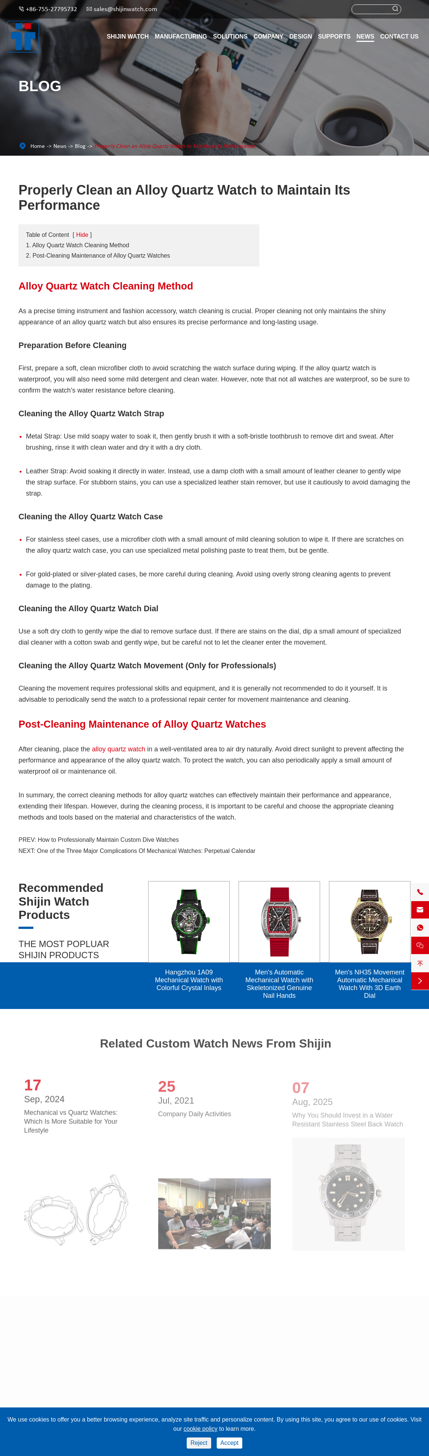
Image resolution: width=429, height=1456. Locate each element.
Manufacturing (181, 36)
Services (171, 1360)
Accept (229, 1443)
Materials (117, 1347)
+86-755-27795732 (51, 9)
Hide (82, 235)
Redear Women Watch (46, 1347)
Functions (116, 1360)
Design (300, 36)
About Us (243, 1347)
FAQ (166, 1373)
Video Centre (177, 1347)
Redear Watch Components (51, 1360)
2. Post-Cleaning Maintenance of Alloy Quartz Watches (98, 255)
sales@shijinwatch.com (125, 9)
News (365, 36)
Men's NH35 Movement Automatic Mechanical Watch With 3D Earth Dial (370, 984)
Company (268, 36)
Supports (334, 36)
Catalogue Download (187, 1334)
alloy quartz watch (118, 749)
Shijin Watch (128, 36)
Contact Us (399, 36)
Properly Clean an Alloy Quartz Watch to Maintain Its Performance (174, 146)
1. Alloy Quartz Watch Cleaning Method (77, 245)
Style (111, 1373)
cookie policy (200, 1429)
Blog (80, 146)
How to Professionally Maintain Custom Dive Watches (108, 840)
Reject (198, 1443)
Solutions (230, 36)
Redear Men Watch (42, 1334)
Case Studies (248, 1360)
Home (37, 146)
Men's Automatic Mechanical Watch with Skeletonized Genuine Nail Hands (279, 984)
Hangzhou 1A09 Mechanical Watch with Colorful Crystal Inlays (189, 980)
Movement (118, 1334)
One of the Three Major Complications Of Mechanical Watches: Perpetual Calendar (146, 851)
